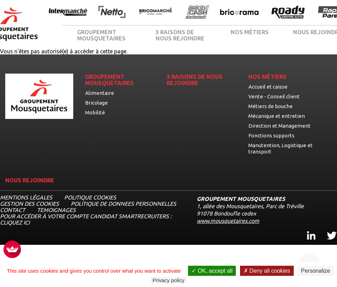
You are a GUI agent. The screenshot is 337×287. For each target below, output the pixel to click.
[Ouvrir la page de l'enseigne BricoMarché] (155, 12)
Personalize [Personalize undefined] (315, 271)
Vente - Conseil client (274, 96)
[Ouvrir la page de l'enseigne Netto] (111, 12)
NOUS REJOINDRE (29, 180)
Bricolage (96, 103)
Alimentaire (99, 93)
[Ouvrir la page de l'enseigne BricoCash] (197, 12)
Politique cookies (90, 197)
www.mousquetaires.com (228, 221)
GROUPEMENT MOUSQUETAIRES (101, 35)
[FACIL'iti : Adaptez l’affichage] (12, 250)
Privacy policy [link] (168, 280)
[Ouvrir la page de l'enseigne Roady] (288, 13)
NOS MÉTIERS (250, 32)
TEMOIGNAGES (56, 210)
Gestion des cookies (29, 204)
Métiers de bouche (270, 106)
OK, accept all (212, 271)
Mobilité (95, 112)
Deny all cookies (267, 271)
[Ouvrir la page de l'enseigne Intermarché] (68, 12)
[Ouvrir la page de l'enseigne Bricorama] (239, 12)
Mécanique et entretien (276, 116)
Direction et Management (279, 126)
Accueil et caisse (267, 87)
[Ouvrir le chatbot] (309, 261)
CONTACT (12, 210)
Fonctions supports (271, 135)
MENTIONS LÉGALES (26, 197)
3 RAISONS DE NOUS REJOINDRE (180, 35)
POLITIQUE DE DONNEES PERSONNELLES (123, 204)
